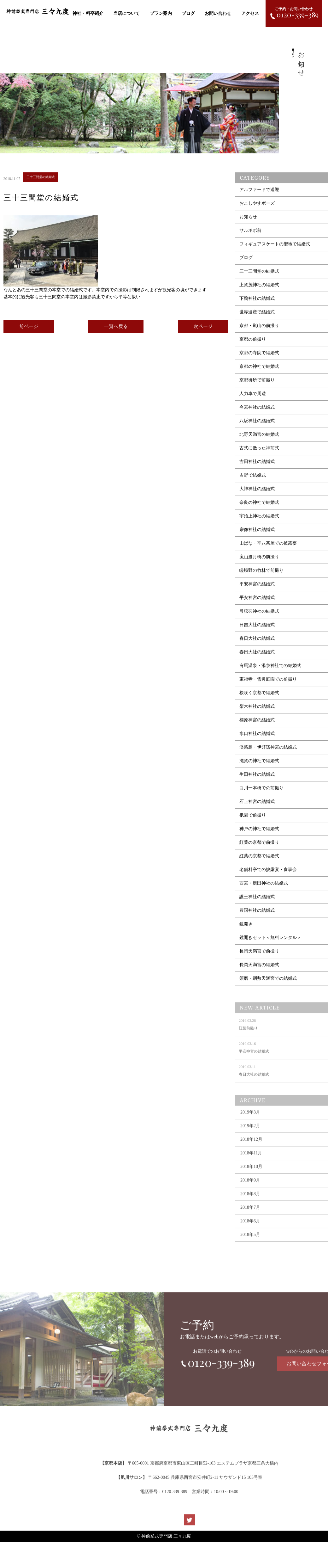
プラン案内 (161, 13)
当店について (126, 13)
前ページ (28, 328)
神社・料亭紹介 (88, 13)
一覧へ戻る (116, 328)
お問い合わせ (218, 13)
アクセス (250, 13)
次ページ (203, 328)
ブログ (188, 13)
